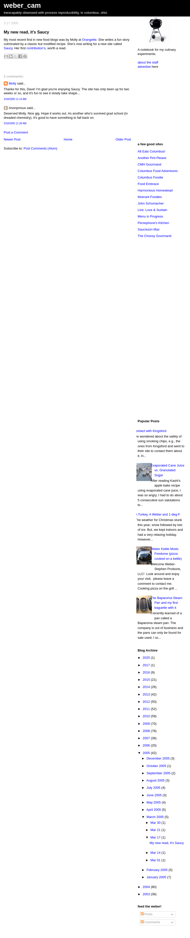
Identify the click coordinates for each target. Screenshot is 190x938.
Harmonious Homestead (155, 190)
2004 (147, 887)
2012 (147, 702)
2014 (147, 687)
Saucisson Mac (149, 229)
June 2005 (155, 795)
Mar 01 (155, 860)
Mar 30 (155, 822)
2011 (147, 709)
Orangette (89, 40)
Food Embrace (148, 184)
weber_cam (22, 5)
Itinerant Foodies (150, 197)
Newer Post (12, 139)
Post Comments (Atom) (40, 148)
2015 (147, 680)
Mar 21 (155, 830)
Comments (150, 922)
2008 (147, 731)
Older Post (123, 139)
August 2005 (156, 780)
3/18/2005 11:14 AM (15, 99)
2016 (147, 672)
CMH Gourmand (149, 164)
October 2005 (157, 766)
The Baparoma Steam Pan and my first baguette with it (166, 603)
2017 (147, 665)
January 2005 (157, 877)
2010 (147, 716)
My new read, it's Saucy (26, 32)
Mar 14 (155, 852)
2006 (147, 745)
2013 (147, 694)
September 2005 (159, 773)
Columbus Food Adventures (158, 171)
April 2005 (154, 810)
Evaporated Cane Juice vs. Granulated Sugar (167, 470)
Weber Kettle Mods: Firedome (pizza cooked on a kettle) (166, 553)
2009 (147, 724)
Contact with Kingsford (150, 431)
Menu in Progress (150, 216)
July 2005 (154, 788)
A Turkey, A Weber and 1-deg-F (157, 514)
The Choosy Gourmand (154, 236)
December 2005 (159, 758)
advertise (144, 66)
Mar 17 (155, 837)
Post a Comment (16, 132)
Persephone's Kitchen (153, 223)
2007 (147, 738)
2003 (147, 894)
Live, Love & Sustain (152, 210)
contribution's (36, 48)
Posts (147, 914)
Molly (12, 83)
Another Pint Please (152, 158)
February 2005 (158, 870)
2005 (147, 753)
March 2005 (156, 817)
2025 (147, 658)
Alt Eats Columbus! (151, 151)
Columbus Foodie (150, 177)
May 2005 (154, 802)
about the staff (148, 62)
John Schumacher (151, 203)
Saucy (8, 48)
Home (68, 139)
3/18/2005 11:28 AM (15, 123)
